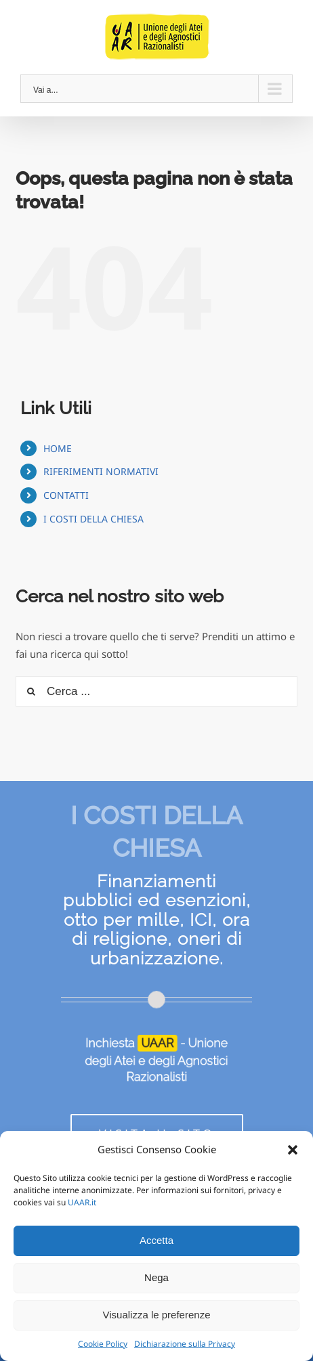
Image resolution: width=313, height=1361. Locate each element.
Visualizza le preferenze (157, 1314)
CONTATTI (66, 495)
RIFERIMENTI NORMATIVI (101, 471)
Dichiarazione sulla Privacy (184, 1343)
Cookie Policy (102, 1343)
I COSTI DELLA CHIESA (93, 518)
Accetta (156, 1240)
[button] (292, 1150)
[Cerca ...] (156, 691)
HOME (57, 448)
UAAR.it (82, 1202)
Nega (156, 1277)
